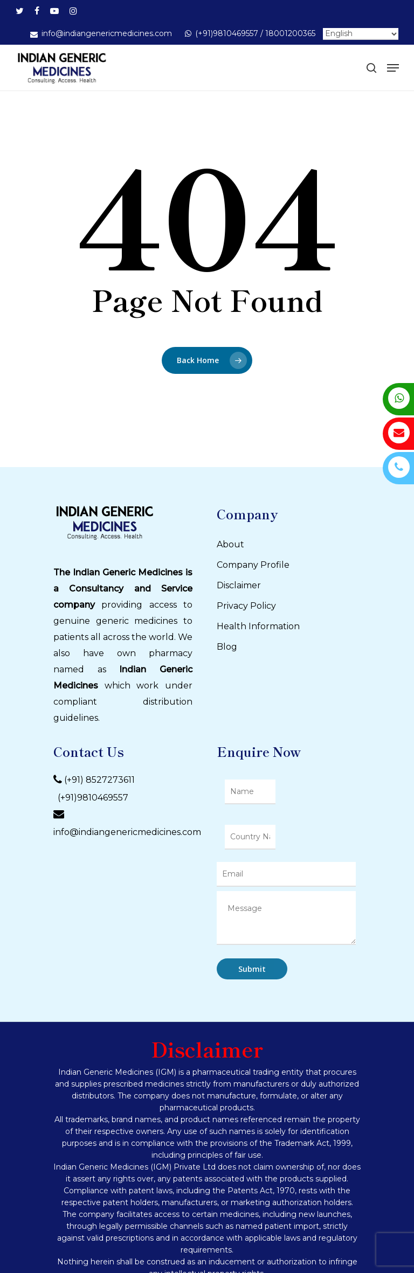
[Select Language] (360, 34)
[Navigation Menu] (393, 67)
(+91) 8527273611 (99, 780)
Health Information (258, 626)
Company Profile (253, 565)
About (230, 544)
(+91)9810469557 (90, 797)
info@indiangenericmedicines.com (127, 832)
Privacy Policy (246, 606)
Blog (227, 647)
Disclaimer (239, 585)
